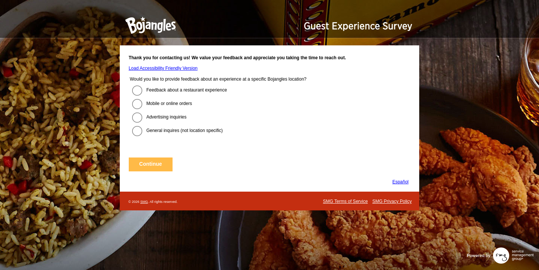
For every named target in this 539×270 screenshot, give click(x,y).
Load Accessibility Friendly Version (163, 68)
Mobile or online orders (169, 103)
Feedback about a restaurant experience (186, 90)
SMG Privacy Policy (392, 201)
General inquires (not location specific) (184, 130)
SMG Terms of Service (345, 201)
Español (400, 181)
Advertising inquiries (166, 117)
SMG (144, 202)
